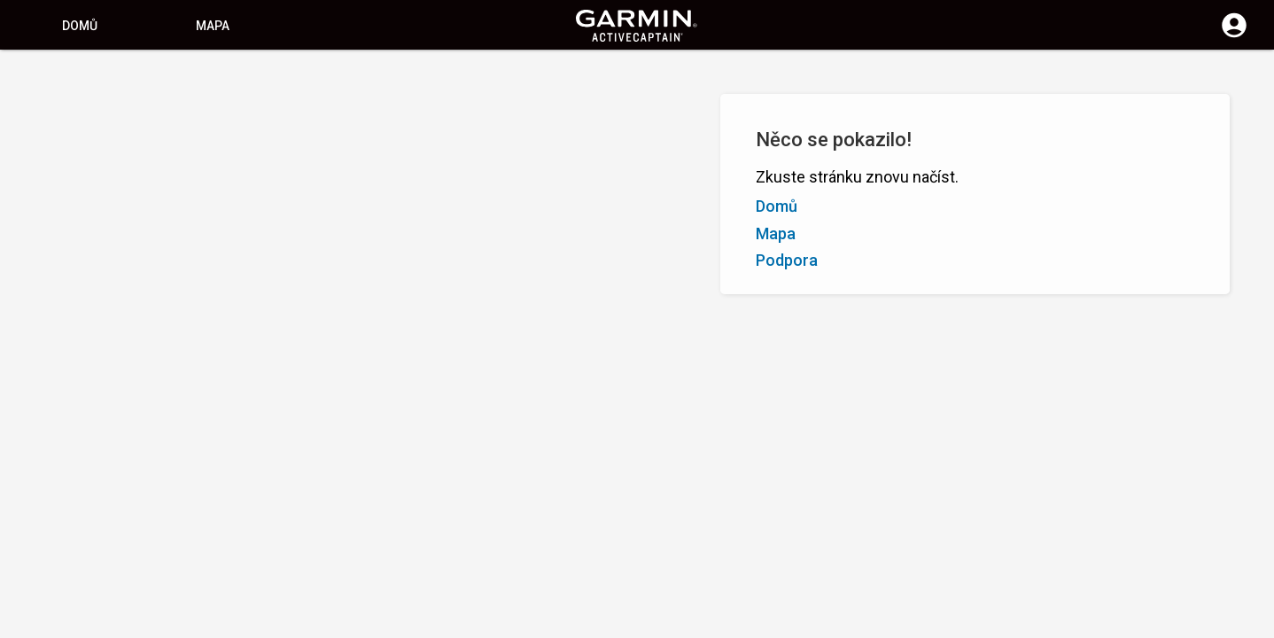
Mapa (212, 26)
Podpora (787, 260)
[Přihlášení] (1234, 35)
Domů (79, 26)
